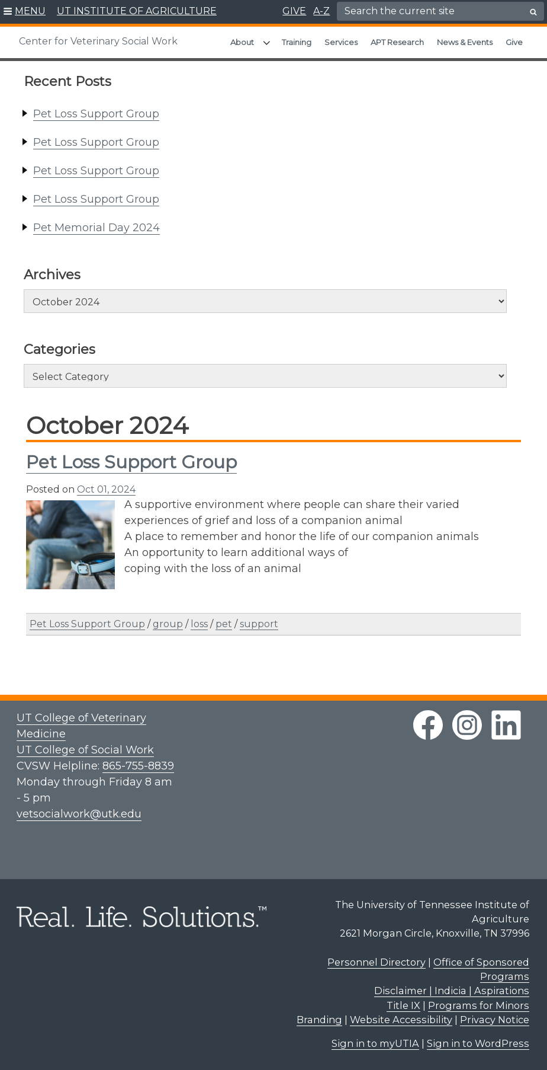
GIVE (294, 11)
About (242, 42)
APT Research (397, 42)
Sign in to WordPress (478, 1043)
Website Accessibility (401, 1020)
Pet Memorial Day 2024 (96, 227)
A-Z (321, 11)
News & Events (465, 42)
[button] (24, 12)
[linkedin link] (506, 725)
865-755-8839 (138, 765)
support (259, 624)
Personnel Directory (376, 962)
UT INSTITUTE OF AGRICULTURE (137, 11)
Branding (319, 1020)
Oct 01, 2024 (106, 489)
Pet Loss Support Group (96, 113)
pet (223, 624)
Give (514, 42)
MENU (30, 11)
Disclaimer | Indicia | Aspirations (451, 990)
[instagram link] (467, 725)
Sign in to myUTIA (375, 1043)
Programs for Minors (478, 1005)
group (168, 624)
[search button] (533, 12)
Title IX (403, 1005)
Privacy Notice (494, 1020)
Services (341, 42)
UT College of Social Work (85, 749)
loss (199, 624)
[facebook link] (428, 725)
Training (296, 42)
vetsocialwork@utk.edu (79, 813)
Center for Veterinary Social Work (98, 41)
